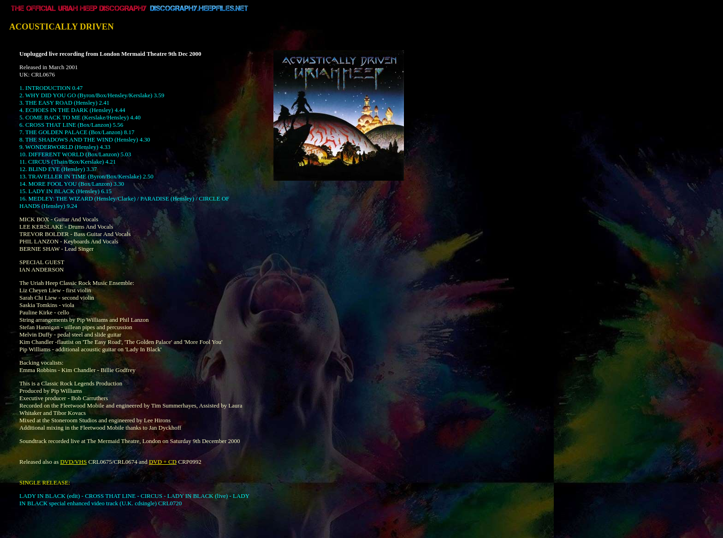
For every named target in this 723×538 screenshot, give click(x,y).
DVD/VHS (73, 461)
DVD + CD (163, 461)
